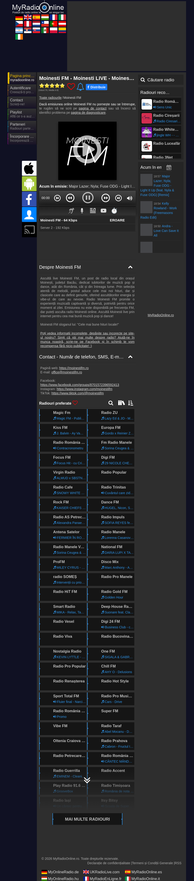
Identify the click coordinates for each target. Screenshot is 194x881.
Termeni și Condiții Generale (152, 863)
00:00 (46, 198)
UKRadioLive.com (101, 872)
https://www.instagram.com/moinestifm (84, 389)
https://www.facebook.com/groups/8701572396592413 (79, 385)
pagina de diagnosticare (88, 112)
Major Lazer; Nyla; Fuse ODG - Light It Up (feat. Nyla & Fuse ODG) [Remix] (131, 186)
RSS (178, 863)
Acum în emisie (154, 167)
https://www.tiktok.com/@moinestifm (78, 393)
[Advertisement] (126, 36)
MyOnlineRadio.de (60, 872)
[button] (57, 198)
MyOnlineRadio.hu (60, 879)
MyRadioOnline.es (143, 872)
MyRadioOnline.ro (161, 315)
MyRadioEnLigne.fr (102, 879)
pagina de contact (93, 108)
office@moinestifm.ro (66, 372)
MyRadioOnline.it (142, 879)
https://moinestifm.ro (74, 368)
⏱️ (114, 210)
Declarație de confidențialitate (108, 863)
